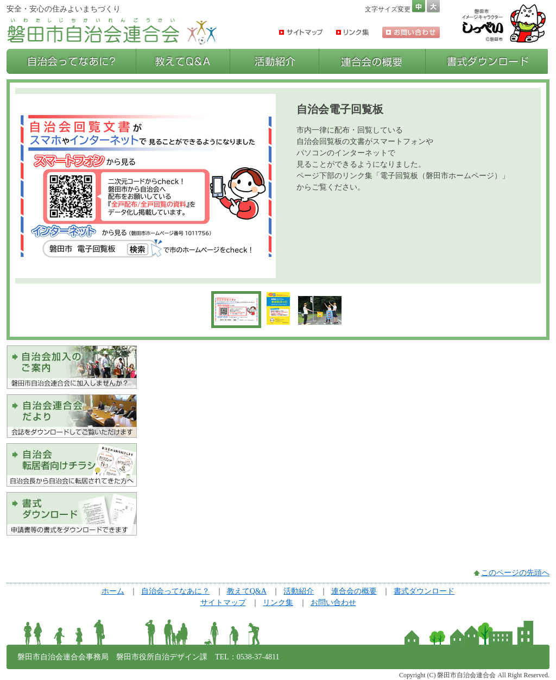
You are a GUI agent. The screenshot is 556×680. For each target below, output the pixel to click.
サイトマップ (301, 32)
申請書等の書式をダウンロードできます (72, 514)
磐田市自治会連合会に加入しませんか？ (72, 367)
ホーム (113, 591)
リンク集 (352, 32)
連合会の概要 (372, 61)
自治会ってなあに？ (71, 61)
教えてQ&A (183, 61)
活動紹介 (274, 61)
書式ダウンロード (487, 61)
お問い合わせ (411, 32)
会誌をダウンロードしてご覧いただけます (72, 416)
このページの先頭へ (515, 573)
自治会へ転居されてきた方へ (72, 465)
